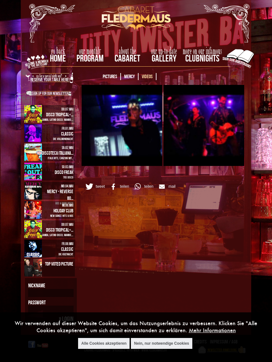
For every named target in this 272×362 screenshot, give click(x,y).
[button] (94, 186)
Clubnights (202, 58)
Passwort (37, 302)
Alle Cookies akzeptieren (103, 343)
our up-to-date (164, 51)
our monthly (90, 51)
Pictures (110, 76)
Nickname (36, 285)
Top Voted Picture (59, 264)
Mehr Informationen (212, 330)
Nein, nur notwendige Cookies (161, 343)
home (58, 58)
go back (58, 51)
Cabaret (127, 58)
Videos (147, 76)
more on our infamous (202, 51)
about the (127, 51)
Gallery (164, 58)
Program (90, 58)
